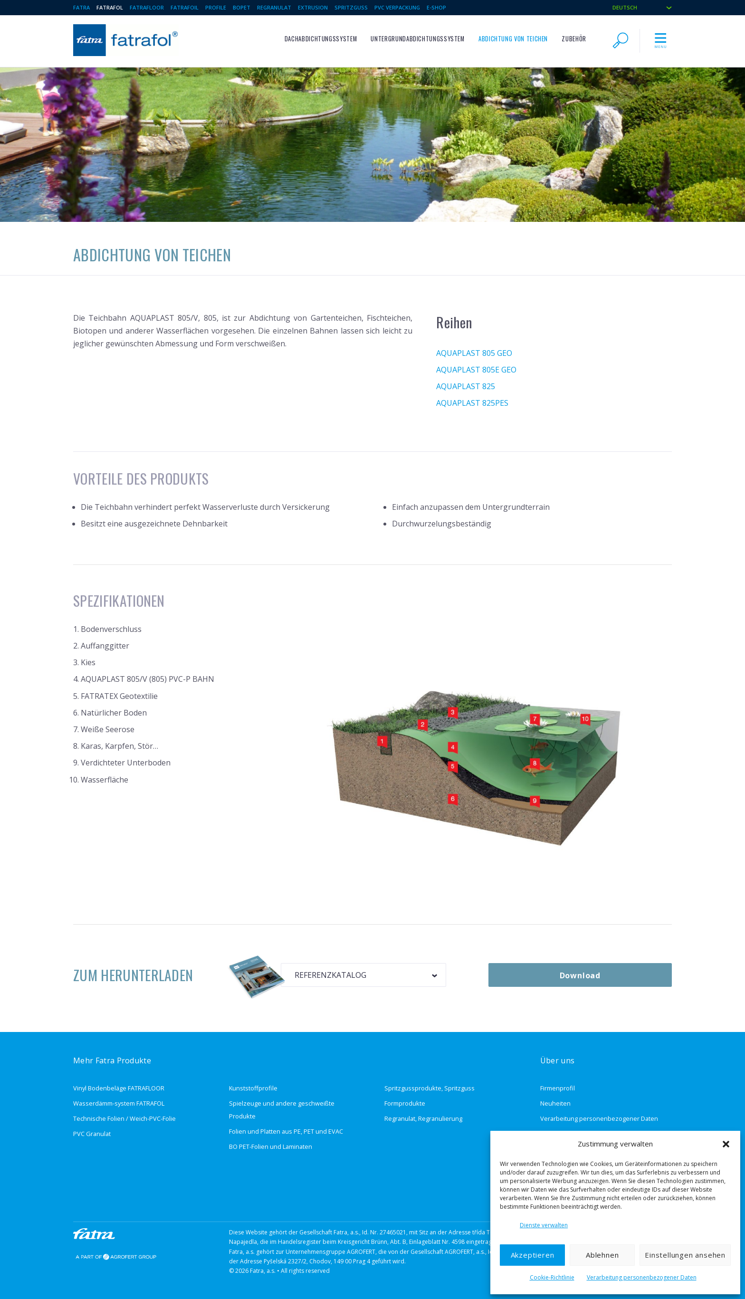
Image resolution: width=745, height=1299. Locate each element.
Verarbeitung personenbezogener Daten (642, 1277)
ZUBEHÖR (574, 38)
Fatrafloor (147, 7)
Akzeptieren (532, 1255)
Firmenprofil (557, 1088)
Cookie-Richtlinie (552, 1277)
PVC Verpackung (397, 7)
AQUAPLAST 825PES (472, 403)
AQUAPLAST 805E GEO (476, 369)
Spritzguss (351, 7)
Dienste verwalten (544, 1225)
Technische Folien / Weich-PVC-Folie (124, 1118)
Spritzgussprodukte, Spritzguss (429, 1088)
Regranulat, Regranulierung (423, 1118)
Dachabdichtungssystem (321, 38)
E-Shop (436, 7)
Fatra (81, 7)
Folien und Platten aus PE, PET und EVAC (286, 1131)
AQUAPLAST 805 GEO (474, 353)
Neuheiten (555, 1103)
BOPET (241, 7)
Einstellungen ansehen (685, 1255)
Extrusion (313, 7)
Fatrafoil (185, 7)
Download (580, 975)
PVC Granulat (92, 1133)
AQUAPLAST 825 (465, 386)
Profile (215, 7)
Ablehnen (602, 1255)
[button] (726, 1144)
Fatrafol (109, 7)
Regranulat (274, 7)
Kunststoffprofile (253, 1088)
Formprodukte (404, 1103)
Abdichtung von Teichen (513, 38)
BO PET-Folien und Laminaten (270, 1146)
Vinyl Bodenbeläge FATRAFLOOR (118, 1088)
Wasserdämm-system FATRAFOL (118, 1103)
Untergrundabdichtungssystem (417, 38)
